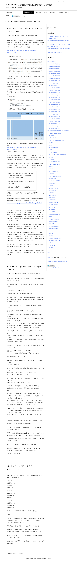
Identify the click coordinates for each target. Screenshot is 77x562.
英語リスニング (52, 145)
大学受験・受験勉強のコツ (55, 238)
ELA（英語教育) (52, 195)
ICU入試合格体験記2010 (54, 102)
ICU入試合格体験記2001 (54, 123)
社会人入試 (51, 192)
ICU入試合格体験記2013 (54, 95)
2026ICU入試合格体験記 (54, 64)
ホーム (8, 21)
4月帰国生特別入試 (53, 178)
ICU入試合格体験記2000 (54, 126)
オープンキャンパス (53, 171)
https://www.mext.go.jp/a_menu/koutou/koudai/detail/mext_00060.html (24, 203)
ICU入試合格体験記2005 (54, 114)
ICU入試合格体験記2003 (54, 118)
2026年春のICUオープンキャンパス (55, 52)
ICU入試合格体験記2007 (54, 109)
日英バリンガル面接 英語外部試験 (56, 140)
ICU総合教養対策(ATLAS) (54, 147)
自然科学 (51, 185)
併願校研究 (51, 223)
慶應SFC (51, 233)
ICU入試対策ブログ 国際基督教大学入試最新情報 (22, 21)
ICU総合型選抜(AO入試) (54, 161)
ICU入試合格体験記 (51, 61)
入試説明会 (51, 173)
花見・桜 (51, 166)
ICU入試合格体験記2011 (54, 99)
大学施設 (51, 242)
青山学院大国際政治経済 (54, 219)
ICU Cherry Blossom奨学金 (55, 133)
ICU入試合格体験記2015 (54, 90)
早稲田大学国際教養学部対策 (55, 176)
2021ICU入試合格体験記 (54, 75)
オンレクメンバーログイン (53, 267)
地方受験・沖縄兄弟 (53, 202)
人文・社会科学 (52, 138)
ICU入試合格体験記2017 (54, 85)
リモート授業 (52, 245)
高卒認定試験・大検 (53, 228)
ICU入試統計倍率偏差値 (54, 164)
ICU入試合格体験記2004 (54, 116)
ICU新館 (51, 247)
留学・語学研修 (52, 190)
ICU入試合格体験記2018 (54, 83)
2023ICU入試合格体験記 (54, 71)
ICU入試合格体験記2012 (54, 97)
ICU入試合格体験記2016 (54, 87)
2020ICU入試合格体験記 (54, 78)
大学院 (50, 216)
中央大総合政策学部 (53, 221)
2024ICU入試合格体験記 (54, 68)
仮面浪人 (51, 169)
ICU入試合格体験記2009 (54, 104)
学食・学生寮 (52, 197)
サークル (51, 231)
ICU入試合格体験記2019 (54, 80)
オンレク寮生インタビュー (55, 214)
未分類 (48, 252)
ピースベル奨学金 (31, 273)
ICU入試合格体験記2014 (54, 92)
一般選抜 (18, 35)
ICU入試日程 (31, 35)
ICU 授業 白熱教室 (53, 204)
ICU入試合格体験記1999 (54, 128)
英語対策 (51, 142)
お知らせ (51, 157)
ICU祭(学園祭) (52, 183)
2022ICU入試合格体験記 (54, 73)
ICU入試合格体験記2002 (54, 121)
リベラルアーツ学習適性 (54, 180)
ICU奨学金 (18, 273)
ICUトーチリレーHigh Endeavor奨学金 (57, 154)
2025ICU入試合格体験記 (54, 66)
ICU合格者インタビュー (54, 240)
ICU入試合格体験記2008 (54, 106)
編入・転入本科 (52, 207)
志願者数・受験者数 (53, 188)
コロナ (36, 35)
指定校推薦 (51, 159)
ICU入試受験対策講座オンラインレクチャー (15, 553)
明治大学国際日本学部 (54, 226)
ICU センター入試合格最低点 (19, 466)
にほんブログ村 (50, 257)
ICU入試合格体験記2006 (54, 111)
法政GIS (51, 235)
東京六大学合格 (52, 200)
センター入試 (24, 35)
